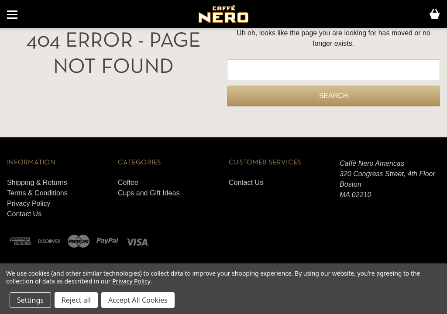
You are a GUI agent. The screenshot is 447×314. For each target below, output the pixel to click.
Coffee (128, 182)
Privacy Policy (29, 203)
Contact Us (24, 214)
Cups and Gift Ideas (148, 193)
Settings (30, 300)
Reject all (76, 300)
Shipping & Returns (37, 182)
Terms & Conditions (37, 193)
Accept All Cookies (138, 300)
